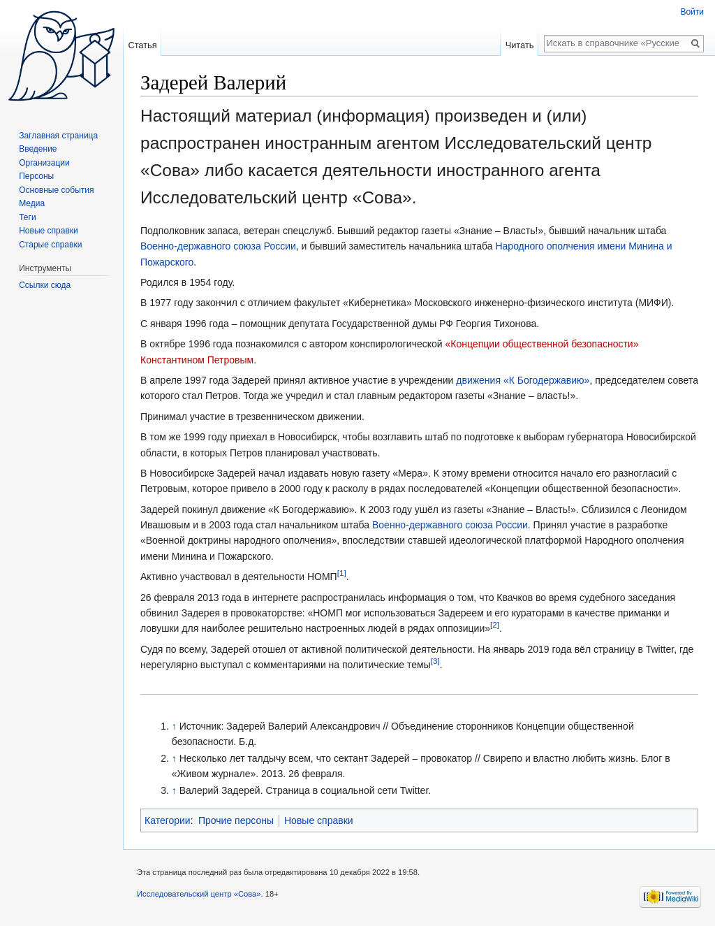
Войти (692, 12)
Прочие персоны (236, 820)
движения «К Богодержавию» (522, 380)
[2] (494, 625)
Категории (168, 820)
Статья (142, 45)
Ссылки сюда (45, 285)
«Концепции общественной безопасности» (542, 343)
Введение (38, 149)
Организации (44, 163)
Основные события (56, 190)
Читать (520, 45)
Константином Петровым (196, 360)
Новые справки (318, 820)
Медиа (32, 203)
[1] (341, 573)
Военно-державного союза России (218, 246)
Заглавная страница (58, 135)
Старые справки (50, 244)
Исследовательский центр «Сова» (199, 894)
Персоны (36, 176)
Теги (27, 217)
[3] (435, 661)
